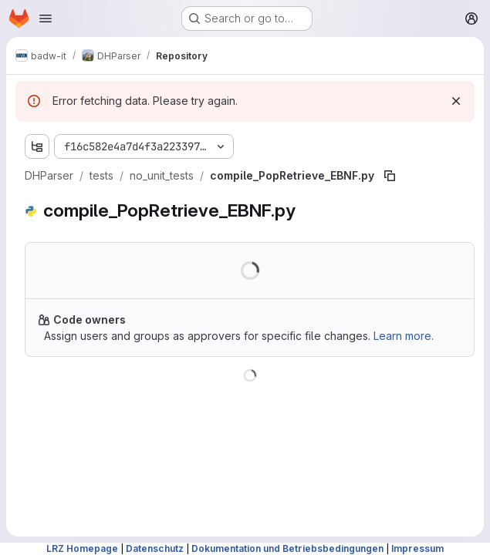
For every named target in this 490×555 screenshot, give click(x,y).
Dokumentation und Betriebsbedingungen (287, 548)
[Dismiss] (456, 101)
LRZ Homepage (82, 548)
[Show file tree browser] (37, 146)
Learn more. (403, 335)
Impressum (417, 548)
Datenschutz (155, 548)
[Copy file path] (389, 175)
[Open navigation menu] (45, 18)
